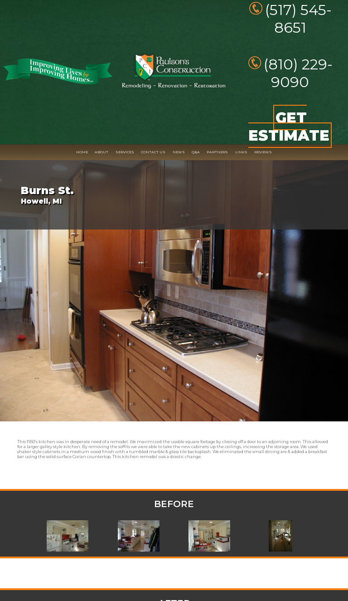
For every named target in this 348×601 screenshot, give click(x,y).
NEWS (179, 152)
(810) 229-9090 (298, 73)
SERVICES (125, 152)
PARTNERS (217, 152)
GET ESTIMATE (288, 126)
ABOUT (101, 152)
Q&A (196, 152)
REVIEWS (263, 152)
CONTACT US (153, 152)
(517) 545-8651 (298, 18)
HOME (82, 152)
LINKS (241, 152)
